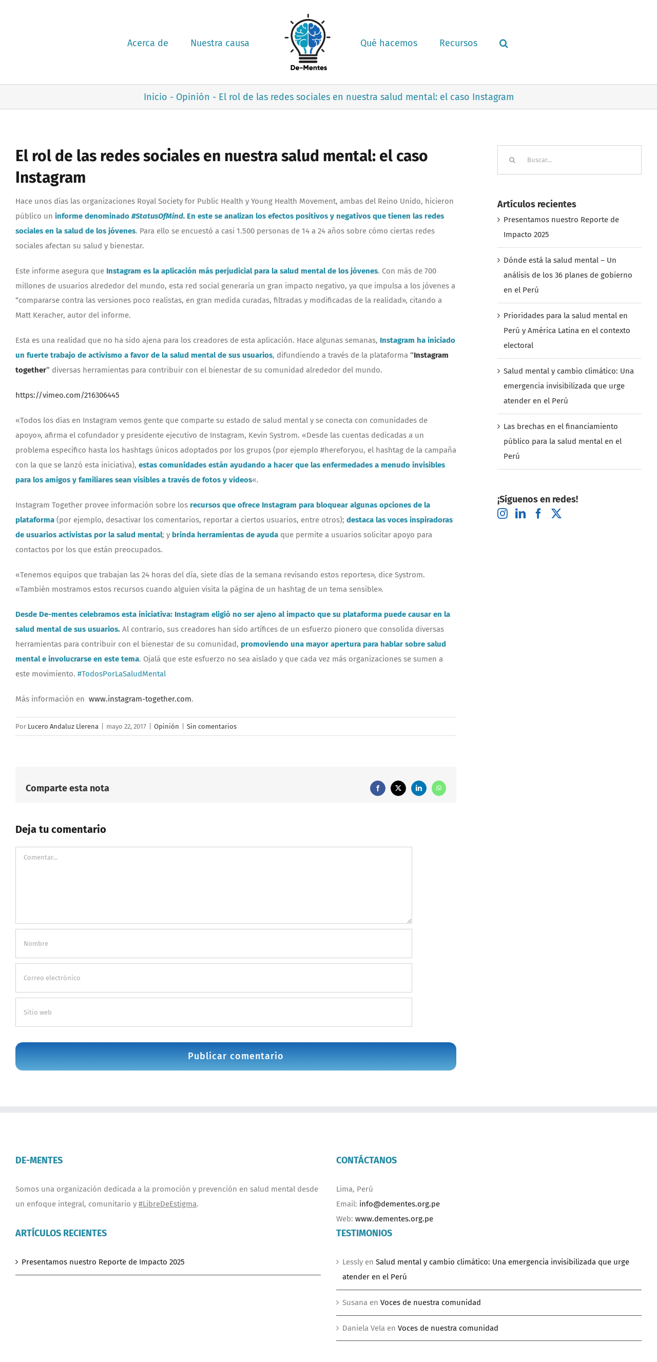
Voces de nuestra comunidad (430, 1302)
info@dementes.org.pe (399, 1204)
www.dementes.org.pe (394, 1218)
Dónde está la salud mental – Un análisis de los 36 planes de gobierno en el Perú (568, 275)
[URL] (213, 1012)
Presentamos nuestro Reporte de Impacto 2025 (103, 1262)
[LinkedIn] (520, 514)
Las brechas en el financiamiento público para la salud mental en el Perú (563, 441)
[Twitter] (556, 514)
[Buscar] (512, 159)
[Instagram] (502, 514)
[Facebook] (538, 514)
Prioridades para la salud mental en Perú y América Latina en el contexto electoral (567, 330)
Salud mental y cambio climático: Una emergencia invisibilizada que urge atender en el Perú (569, 385)
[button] (503, 42)
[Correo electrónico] (213, 978)
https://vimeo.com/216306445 (67, 395)
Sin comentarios (212, 726)
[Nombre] (213, 943)
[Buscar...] (569, 159)
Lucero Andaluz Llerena (63, 726)
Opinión (166, 726)
